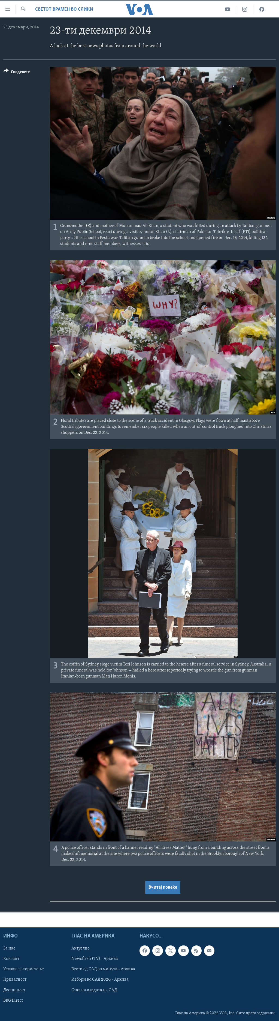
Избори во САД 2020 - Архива (100, 980)
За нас (9, 948)
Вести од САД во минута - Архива (103, 969)
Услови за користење (23, 969)
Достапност (14, 990)
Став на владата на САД (94, 990)
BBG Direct (13, 1000)
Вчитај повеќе (162, 887)
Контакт (11, 959)
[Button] (17, 72)
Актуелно (80, 948)
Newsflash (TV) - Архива (94, 959)
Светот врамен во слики (64, 9)
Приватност (14, 980)
